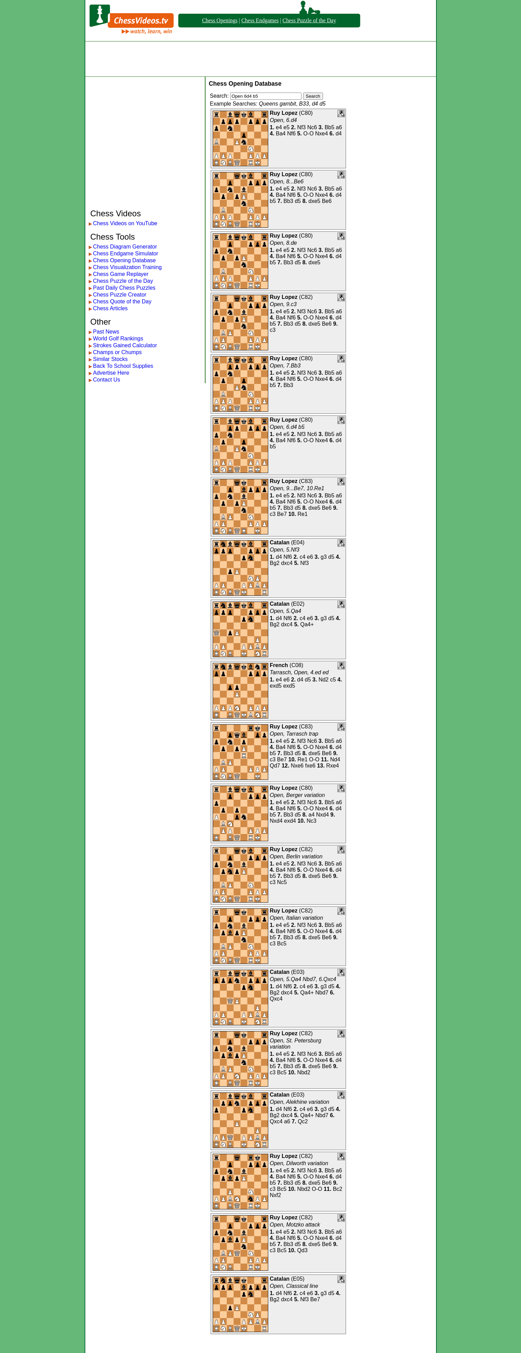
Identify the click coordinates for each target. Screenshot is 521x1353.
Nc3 (311, 821)
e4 (279, 127)
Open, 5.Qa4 (285, 611)
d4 (339, 133)
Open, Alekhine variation (300, 1102)
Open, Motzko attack (295, 1225)
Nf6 (291, 133)
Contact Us (106, 380)
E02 (297, 604)
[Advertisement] (261, 59)
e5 (287, 127)
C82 (306, 297)
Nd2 (323, 679)
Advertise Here (111, 373)
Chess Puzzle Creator (120, 295)
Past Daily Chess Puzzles (124, 288)
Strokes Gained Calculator (125, 345)
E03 (297, 972)
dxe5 (315, 201)
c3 (273, 330)
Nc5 (282, 882)
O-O (308, 133)
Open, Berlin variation (296, 856)
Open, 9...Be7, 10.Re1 (297, 488)
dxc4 (287, 563)
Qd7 (275, 766)
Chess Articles (110, 308)
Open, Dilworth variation (299, 1163)
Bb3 (288, 201)
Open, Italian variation (296, 918)
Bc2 (338, 1189)
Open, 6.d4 (283, 120)
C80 (306, 113)
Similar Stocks (110, 359)
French (279, 665)
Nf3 (301, 127)
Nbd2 (303, 1072)
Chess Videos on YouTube (125, 223)
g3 (324, 557)
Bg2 (275, 563)
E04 (297, 542)
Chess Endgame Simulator (125, 253)
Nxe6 (297, 766)
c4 (303, 557)
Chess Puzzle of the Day (309, 20)
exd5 (276, 686)
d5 (298, 201)
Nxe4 (321, 133)
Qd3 (302, 1250)
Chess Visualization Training (127, 267)
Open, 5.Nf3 (284, 550)
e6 (310, 557)
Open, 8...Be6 (287, 181)
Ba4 (280, 133)
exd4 (290, 821)
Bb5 (329, 127)
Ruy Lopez (284, 113)
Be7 (282, 514)
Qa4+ (307, 624)
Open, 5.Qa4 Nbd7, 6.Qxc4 (303, 979)
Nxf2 (275, 1195)
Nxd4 (322, 815)
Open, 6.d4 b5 (287, 427)
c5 (333, 679)
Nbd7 (321, 992)
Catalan (280, 542)
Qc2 (303, 1121)
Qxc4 (276, 999)
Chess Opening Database (124, 260)
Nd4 (335, 759)
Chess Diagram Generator (125, 247)
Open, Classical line (294, 1286)
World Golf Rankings (118, 338)
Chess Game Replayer (121, 274)
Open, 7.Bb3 (285, 366)
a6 (339, 127)
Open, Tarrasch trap (294, 734)
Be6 (327, 201)
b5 (273, 201)
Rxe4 (332, 766)
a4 (312, 815)
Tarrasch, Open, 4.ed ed (299, 672)
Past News (106, 332)
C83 (306, 481)
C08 (296, 665)
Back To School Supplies (123, 366)
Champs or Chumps (117, 352)
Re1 (302, 514)
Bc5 (282, 943)
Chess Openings (220, 20)
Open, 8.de (283, 243)
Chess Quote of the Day (122, 301)
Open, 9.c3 (283, 304)
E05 (297, 1279)
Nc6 (312, 127)
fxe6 (310, 766)
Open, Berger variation (297, 795)
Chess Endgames (260, 20)
